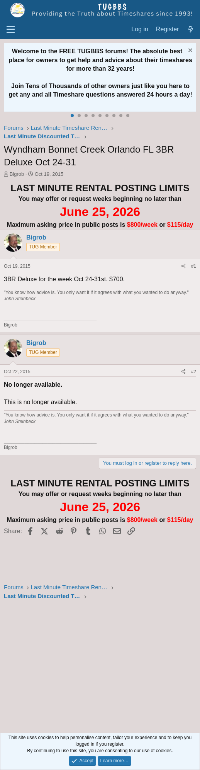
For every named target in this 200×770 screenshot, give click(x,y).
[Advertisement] (100, 667)
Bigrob (17, 174)
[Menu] (11, 29)
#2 (193, 371)
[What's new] (190, 29)
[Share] (183, 266)
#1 (193, 266)
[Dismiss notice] (189, 51)
